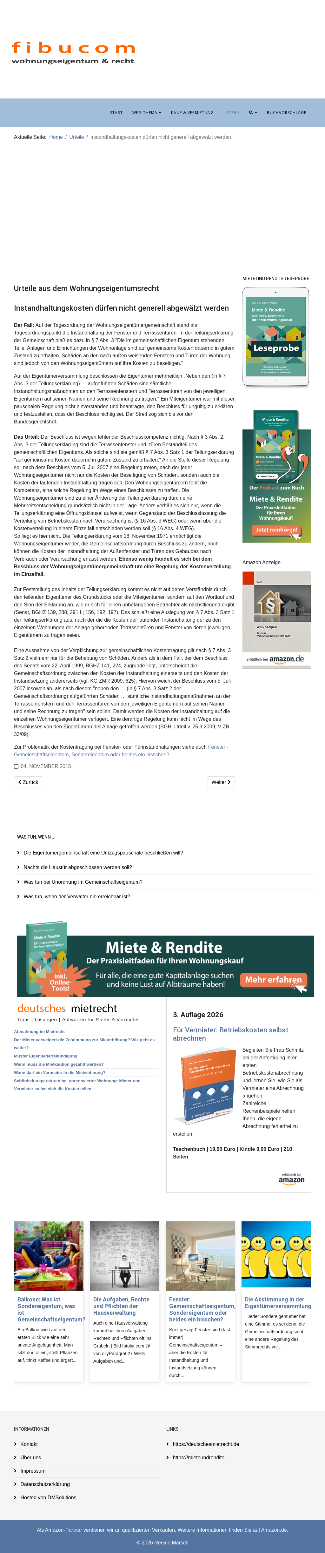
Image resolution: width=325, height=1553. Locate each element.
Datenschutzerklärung (44, 1484)
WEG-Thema (144, 112)
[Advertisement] (162, 200)
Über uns (30, 1457)
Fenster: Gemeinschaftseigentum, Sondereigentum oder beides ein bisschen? (202, 1309)
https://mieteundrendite (197, 1457)
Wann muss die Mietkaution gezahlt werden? (59, 1064)
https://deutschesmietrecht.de (205, 1444)
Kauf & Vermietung (192, 112)
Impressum (32, 1471)
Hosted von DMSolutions (47, 1497)
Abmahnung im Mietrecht (39, 1031)
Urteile (231, 112)
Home (56, 137)
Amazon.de (274, 1530)
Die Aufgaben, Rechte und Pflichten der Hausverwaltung (121, 1306)
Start (116, 112)
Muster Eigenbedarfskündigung (45, 1056)
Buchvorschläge (286, 112)
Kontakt (28, 1444)
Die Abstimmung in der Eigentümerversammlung (278, 1302)
